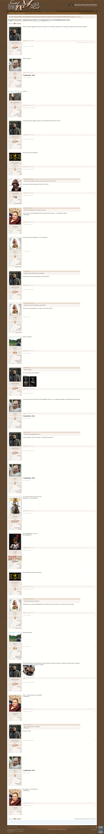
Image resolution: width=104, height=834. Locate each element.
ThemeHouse (21, 831)
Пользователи (84, 5)
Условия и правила (94, 829)
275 (20, 51)
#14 (95, 450)
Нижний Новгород (18, 360)
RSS (96, 827)
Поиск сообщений (11, 13)
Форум (71, 5)
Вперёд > (19, 23)
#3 (95, 107)
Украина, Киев (18, 113)
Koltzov (15, 347)
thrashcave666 (15, 193)
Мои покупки (93, 5)
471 (20, 260)
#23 (95, 740)
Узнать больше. (77, 16)
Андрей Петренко (42, 21)
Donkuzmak (15, 516)
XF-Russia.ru (12, 830)
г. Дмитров (19, 328)
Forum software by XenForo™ (16, 829)
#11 (95, 353)
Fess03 (15, 251)
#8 (95, 251)
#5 (95, 169)
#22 (95, 711)
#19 (95, 615)
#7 (95, 224)
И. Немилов (15, 226)
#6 (95, 195)
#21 (95, 682)
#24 (95, 772)
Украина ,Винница (18, 85)
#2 (95, 77)
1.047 (20, 565)
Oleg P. (14, 73)
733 (20, 525)
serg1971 (15, 551)
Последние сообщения (20, 13)
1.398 (20, 111)
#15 (95, 480)
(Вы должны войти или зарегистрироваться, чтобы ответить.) (85, 818)
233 (20, 200)
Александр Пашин (15, 162)
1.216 (20, 173)
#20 (95, 646)
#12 (95, 393)
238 (20, 356)
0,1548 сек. (52, 829)
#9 (95, 289)
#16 (95, 513)
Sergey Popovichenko (15, 102)
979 (20, 231)
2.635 (20, 81)
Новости (77, 5)
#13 (95, 418)
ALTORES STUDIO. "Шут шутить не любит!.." (22, 21)
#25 (95, 805)
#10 (95, 316)
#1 (95, 46)
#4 (95, 139)
